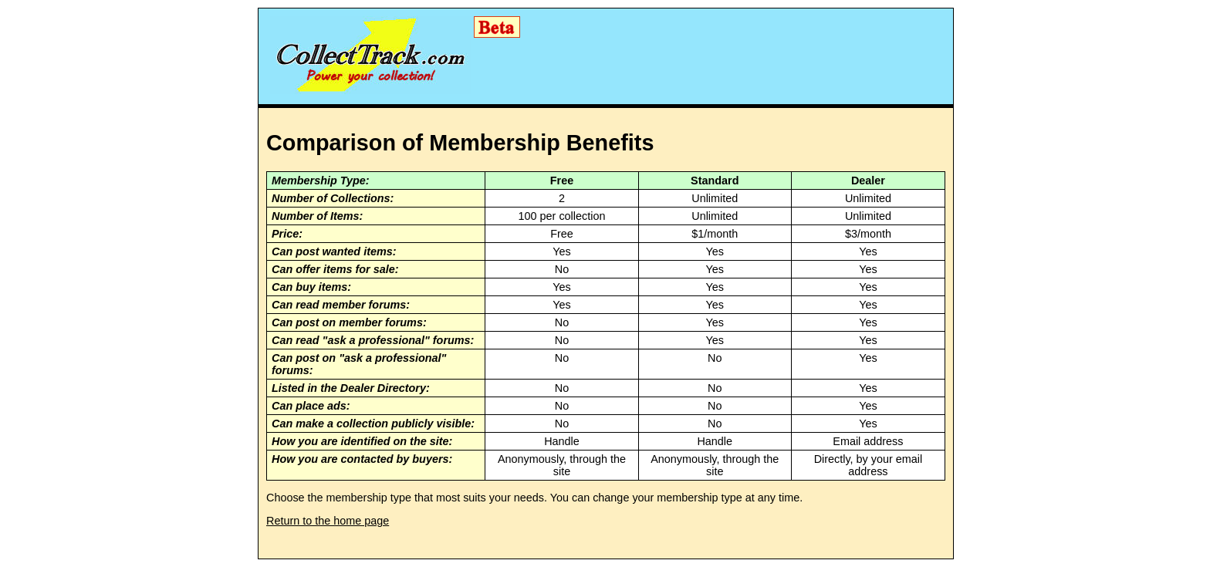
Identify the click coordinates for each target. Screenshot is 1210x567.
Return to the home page (327, 521)
